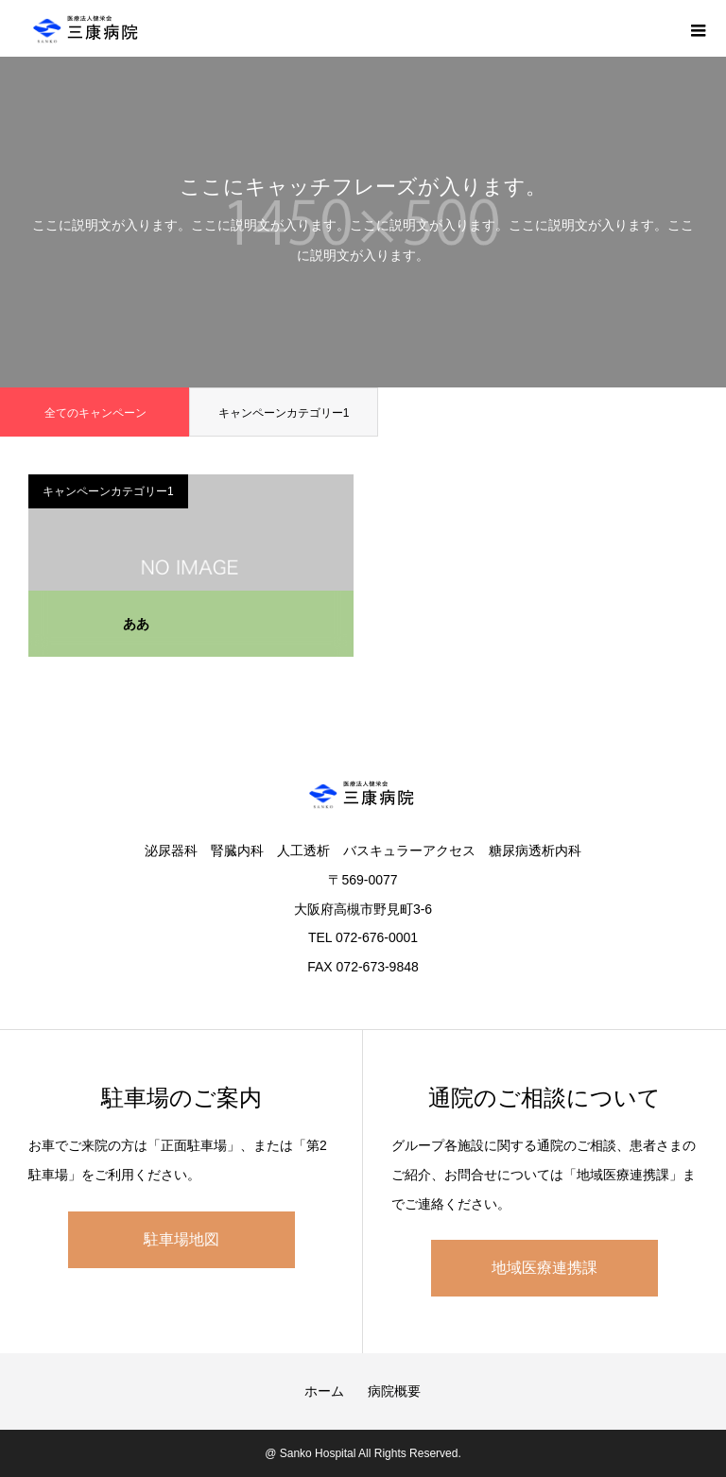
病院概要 (394, 1391)
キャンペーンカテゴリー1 (284, 413)
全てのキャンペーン (95, 413)
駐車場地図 (181, 1239)
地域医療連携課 (544, 1268)
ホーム (324, 1391)
